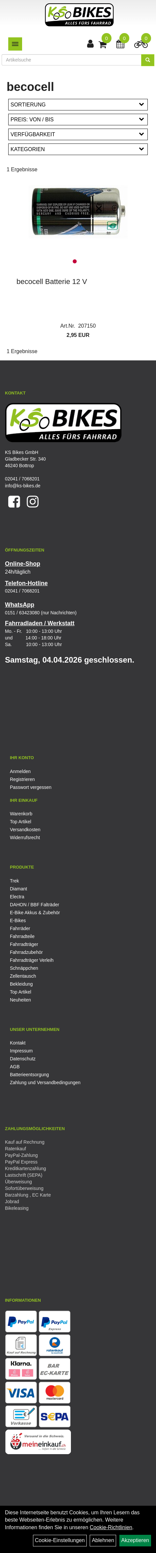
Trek (14, 880)
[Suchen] (147, 60)
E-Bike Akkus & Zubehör (35, 912)
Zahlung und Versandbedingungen (45, 1082)
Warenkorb (21, 813)
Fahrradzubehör (26, 952)
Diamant (18, 888)
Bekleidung (21, 984)
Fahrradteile (22, 936)
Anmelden (20, 771)
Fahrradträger (24, 944)
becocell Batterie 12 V (51, 281)
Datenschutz (23, 1058)
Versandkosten (25, 829)
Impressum (21, 1050)
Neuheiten (20, 999)
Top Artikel (20, 821)
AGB (15, 1066)
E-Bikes (18, 920)
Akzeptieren (135, 1540)
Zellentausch (23, 976)
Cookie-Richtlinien (111, 1527)
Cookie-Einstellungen (60, 1540)
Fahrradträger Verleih (31, 960)
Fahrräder (20, 928)
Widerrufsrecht (25, 837)
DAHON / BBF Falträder (34, 904)
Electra (17, 896)
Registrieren (22, 779)
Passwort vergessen (30, 787)
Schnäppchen (24, 968)
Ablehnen (103, 1540)
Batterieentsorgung (29, 1074)
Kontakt (17, 1042)
